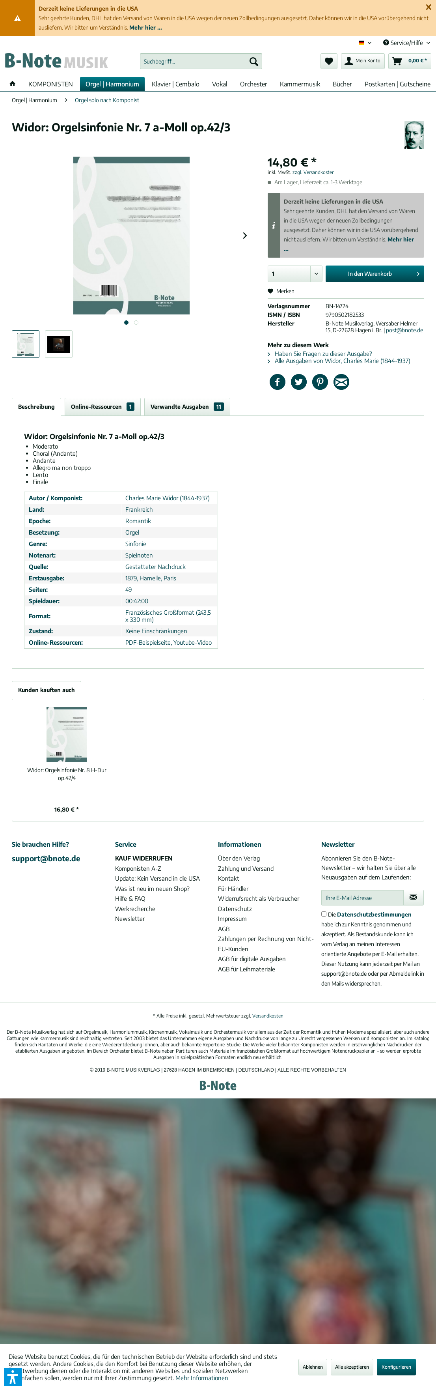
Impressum (232, 918)
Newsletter (130, 918)
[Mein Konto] (363, 61)
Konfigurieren (396, 1367)
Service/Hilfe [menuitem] (404, 42)
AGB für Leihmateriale (246, 969)
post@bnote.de (404, 330)
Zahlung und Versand (246, 868)
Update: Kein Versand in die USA (157, 878)
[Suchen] (254, 61)
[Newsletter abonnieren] (413, 897)
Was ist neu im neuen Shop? (152, 888)
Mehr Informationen (201, 1377)
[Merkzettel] (328, 61)
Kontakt (228, 878)
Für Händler (233, 888)
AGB (223, 928)
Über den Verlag (239, 858)
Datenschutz (235, 908)
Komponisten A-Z (138, 868)
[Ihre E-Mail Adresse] (362, 897)
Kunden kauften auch (46, 690)
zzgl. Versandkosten (314, 172)
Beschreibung (36, 406)
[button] (13, 1377)
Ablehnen (313, 1367)
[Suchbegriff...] (201, 61)
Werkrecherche (135, 908)
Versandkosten (267, 1016)
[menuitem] (201, 61)
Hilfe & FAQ (130, 898)
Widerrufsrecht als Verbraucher (258, 898)
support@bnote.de (46, 858)
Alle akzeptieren (352, 1367)
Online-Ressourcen (102, 406)
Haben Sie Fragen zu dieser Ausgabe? (320, 353)
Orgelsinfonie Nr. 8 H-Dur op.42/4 (66, 774)
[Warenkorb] (409, 61)
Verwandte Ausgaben (187, 406)
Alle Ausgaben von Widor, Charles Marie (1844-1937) (339, 360)
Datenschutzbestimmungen (374, 914)
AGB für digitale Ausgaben (252, 958)
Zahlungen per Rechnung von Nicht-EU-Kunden (266, 943)
